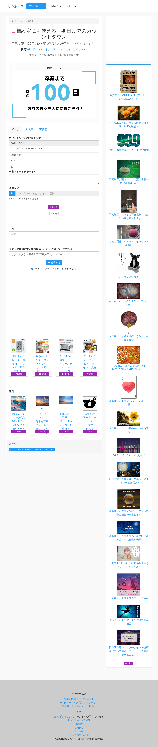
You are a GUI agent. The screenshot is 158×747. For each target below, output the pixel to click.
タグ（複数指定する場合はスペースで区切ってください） (41, 249)
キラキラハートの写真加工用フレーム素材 (129, 294)
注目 (11, 391)
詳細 (18, 431)
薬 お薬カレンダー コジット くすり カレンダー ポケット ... (42, 364)
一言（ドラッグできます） (24, 171)
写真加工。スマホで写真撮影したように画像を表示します (129, 205)
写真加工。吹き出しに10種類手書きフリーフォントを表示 (129, 557)
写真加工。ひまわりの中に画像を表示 (129, 422)
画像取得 (53, 207)
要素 (43, 129)
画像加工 (29, 449)
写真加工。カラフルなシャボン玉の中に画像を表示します (129, 502)
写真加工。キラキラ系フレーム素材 (129, 586)
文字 (29, 129)
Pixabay (79, 724)
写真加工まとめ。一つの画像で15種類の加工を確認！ (129, 116)
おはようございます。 (129, 264)
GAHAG (79, 727)
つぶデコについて (79, 735)
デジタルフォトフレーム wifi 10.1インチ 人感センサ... (89, 364)
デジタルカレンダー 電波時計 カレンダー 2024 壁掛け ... (18, 364)
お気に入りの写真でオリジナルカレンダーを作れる (66, 413)
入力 (15, 129)
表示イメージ (54, 68)
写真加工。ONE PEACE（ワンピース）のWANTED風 (129, 85)
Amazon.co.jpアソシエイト (79, 698)
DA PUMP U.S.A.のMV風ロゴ (129, 447)
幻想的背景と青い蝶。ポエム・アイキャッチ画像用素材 (129, 473)
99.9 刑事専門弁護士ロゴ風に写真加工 (129, 144)
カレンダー (72, 6)
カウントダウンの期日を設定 (25, 137)
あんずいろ (60, 716)
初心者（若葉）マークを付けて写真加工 (129, 615)
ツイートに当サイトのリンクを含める (54, 269)
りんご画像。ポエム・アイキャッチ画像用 (129, 236)
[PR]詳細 (18, 374)
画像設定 (14, 188)
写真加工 (39, 449)
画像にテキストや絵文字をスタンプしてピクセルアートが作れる (18, 415)
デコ (14, 6)
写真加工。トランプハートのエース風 (129, 391)
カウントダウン (16, 449)
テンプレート (35, 6)
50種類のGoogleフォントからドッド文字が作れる (90, 413)
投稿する (54, 262)
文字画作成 (54, 6)
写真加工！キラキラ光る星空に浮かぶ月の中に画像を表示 (129, 531)
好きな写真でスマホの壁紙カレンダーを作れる (42, 417)
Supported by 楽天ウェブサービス (79, 702)
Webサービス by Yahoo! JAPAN (79, 706)
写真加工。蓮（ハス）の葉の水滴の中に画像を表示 (129, 172)
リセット (54, 213)
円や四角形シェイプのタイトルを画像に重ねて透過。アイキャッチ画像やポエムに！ (129, 643)
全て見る (129, 663)
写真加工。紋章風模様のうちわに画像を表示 (129, 326)
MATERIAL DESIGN (79, 720)
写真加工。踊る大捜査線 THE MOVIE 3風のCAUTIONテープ (129, 358)
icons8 (79, 731)
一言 (11, 229)
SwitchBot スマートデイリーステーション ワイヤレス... (56, 49)
